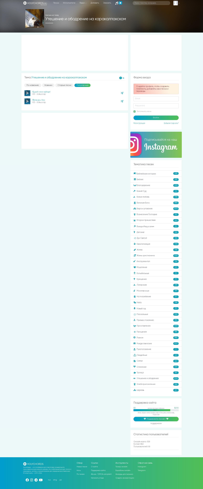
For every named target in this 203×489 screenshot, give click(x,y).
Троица (156, 372)
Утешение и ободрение (156, 378)
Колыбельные (156, 273)
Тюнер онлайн (121, 467)
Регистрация (139, 123)
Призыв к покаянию (156, 320)
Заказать (107, 3)
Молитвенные (156, 291)
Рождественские (156, 343)
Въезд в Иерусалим (156, 226)
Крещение (156, 279)
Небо (156, 302)
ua (60, 480)
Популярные (82, 85)
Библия (156, 179)
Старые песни (64, 85)
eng (55, 480)
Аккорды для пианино (124, 474)
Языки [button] (82, 3)
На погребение (156, 296)
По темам (80, 474)
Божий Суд (156, 191)
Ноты (79, 470)
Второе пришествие (156, 220)
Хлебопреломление (156, 384)
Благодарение (156, 185)
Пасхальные (156, 314)
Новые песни (82, 467)
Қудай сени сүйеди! (41, 92)
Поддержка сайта (98, 470)
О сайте (94, 467)
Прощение (156, 332)
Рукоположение (156, 349)
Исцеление (156, 267)
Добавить (95, 3)
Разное (156, 337)
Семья (156, 361)
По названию (33, 85)
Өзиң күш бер (38, 100)
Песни (56, 3)
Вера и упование (156, 208)
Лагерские (156, 285)
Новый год (156, 308)
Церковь (156, 390)
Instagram (142, 467)
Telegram (142, 470)
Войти (156, 118)
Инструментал (156, 261)
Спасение (156, 367)
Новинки (48, 85)
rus (49, 480)
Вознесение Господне (156, 214)
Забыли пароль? (171, 123)
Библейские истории (156, 173)
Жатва (156, 250)
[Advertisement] (74, 53)
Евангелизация (156, 244)
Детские (156, 232)
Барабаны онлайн (122, 470)
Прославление (156, 326)
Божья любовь (156, 197)
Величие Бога (156, 203)
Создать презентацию (124, 478)
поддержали (156, 423)
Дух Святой (156, 238)
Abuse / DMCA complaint (101, 474)
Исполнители (69, 3)
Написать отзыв (97, 478)
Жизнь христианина (156, 255)
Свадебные (156, 355)
